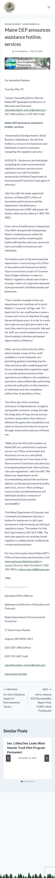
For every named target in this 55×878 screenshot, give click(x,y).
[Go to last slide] (8, 758)
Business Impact (13, 24)
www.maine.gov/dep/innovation (22, 561)
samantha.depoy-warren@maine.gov (25, 109)
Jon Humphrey (21, 51)
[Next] (46, 758)
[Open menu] (48, 7)
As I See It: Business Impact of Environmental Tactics (14, 697)
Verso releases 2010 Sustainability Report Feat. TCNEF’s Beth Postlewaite (41, 699)
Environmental (31, 24)
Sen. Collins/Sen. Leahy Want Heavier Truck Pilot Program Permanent (26, 747)
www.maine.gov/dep (16, 673)
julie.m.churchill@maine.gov (34, 569)
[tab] (21, 781)
